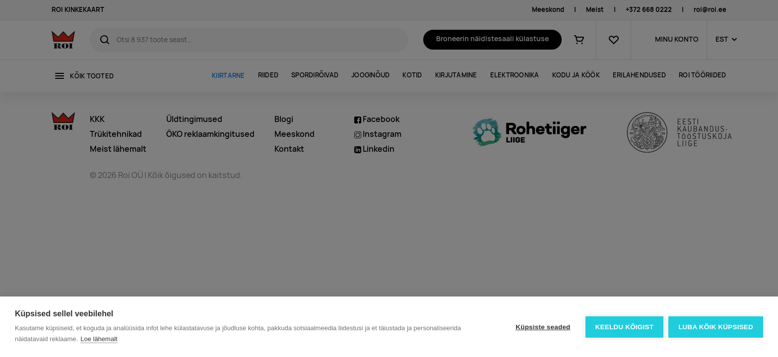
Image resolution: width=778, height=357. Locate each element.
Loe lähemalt (98, 339)
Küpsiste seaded (543, 327)
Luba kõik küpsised (715, 327)
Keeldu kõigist (624, 327)
